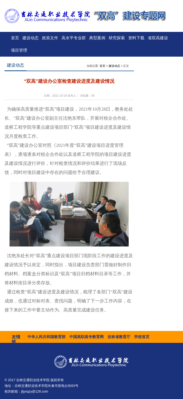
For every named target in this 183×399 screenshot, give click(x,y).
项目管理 (19, 50)
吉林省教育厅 (118, 337)
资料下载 (136, 38)
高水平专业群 (73, 38)
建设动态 (30, 38)
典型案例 (97, 38)
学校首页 (141, 337)
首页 (15, 38)
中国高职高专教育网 (86, 337)
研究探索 (117, 38)
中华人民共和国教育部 (46, 337)
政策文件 (50, 38)
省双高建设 (158, 38)
